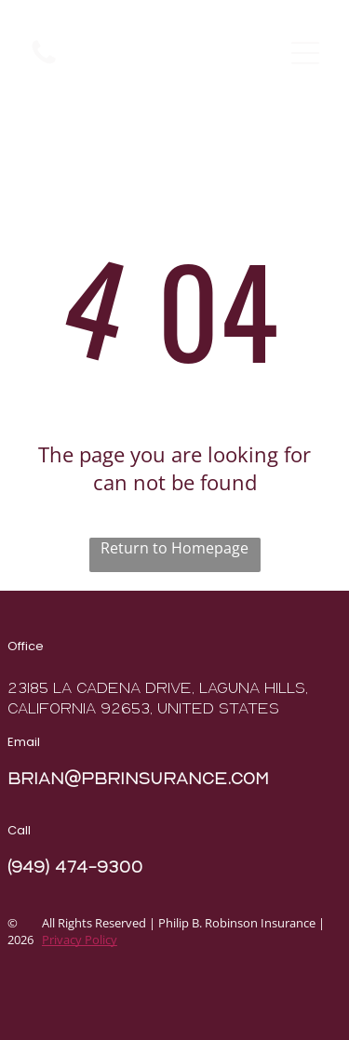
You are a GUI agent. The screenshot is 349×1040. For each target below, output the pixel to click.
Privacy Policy (79, 939)
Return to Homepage (174, 548)
